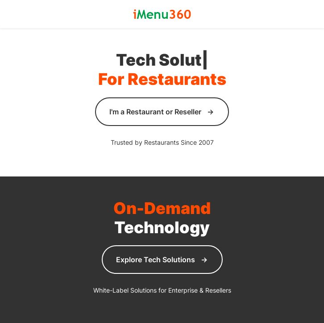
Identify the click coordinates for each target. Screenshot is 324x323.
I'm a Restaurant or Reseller (155, 111)
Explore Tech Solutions (155, 259)
